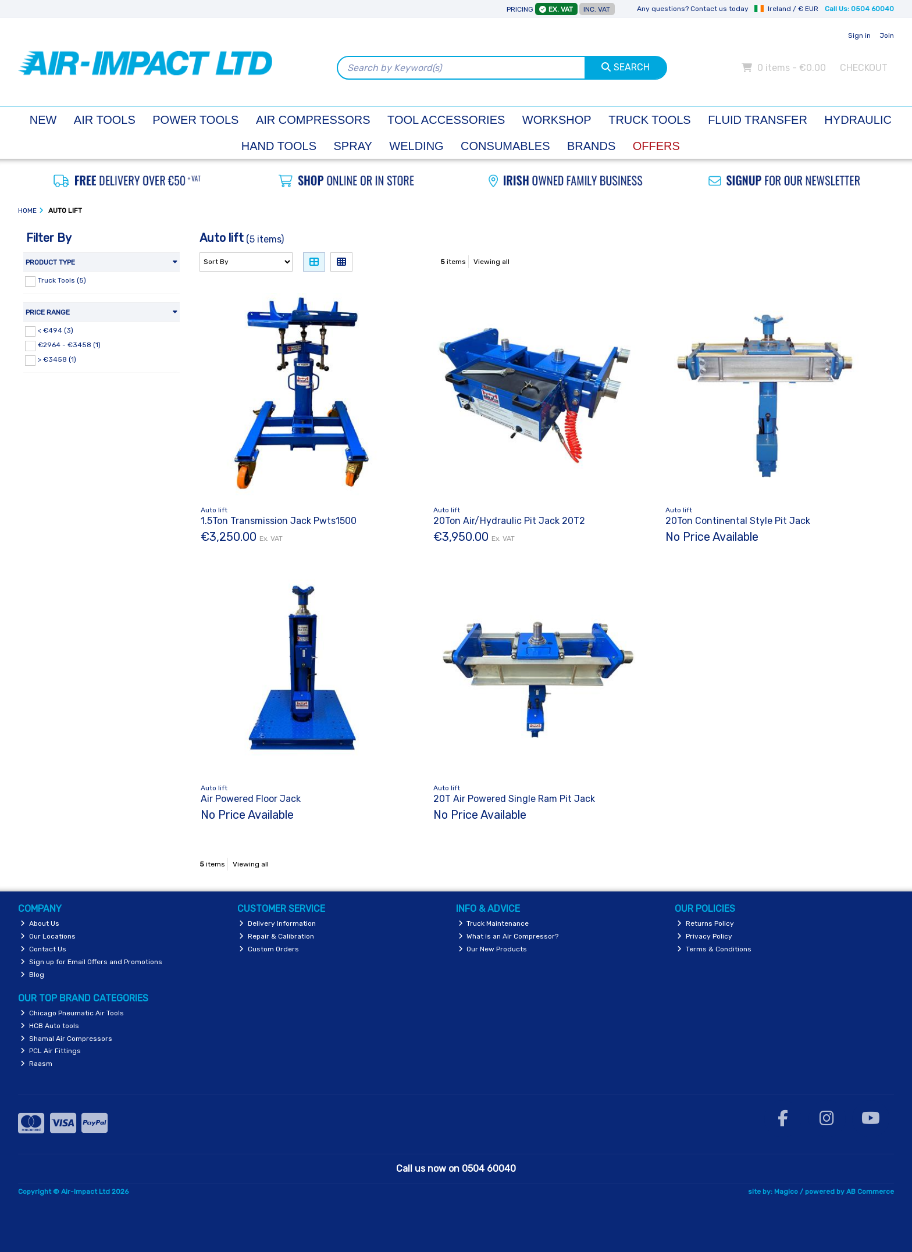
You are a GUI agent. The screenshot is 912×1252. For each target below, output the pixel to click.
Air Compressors (313, 119)
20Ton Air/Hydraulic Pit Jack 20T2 (509, 520)
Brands (591, 146)
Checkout (864, 67)
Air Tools (105, 119)
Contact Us (43, 949)
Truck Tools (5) (62, 280)
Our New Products (493, 949)
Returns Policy (705, 923)
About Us (39, 923)
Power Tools (195, 119)
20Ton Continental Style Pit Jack (737, 520)
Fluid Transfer (757, 119)
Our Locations (48, 936)
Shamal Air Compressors (66, 1039)
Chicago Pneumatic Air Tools (72, 1013)
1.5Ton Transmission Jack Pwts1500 (279, 520)
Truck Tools (649, 119)
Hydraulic (858, 119)
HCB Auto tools (49, 1026)
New (43, 119)
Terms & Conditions (714, 949)
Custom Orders (269, 949)
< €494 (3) (55, 330)
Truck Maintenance (493, 923)
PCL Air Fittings (50, 1051)
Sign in (859, 35)
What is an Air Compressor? (508, 936)
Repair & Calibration (276, 936)
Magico (786, 1191)
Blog (32, 975)
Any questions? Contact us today (693, 9)
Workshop (557, 119)
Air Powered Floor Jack (251, 798)
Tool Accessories (446, 119)
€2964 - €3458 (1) (69, 345)
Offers (656, 146)
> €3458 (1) (57, 359)
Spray (353, 146)
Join (886, 35)
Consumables (505, 146)
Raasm (36, 1064)
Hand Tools (278, 146)
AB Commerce (870, 1191)
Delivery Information (277, 923)
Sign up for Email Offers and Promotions (91, 962)
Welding (416, 146)
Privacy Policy (704, 936)
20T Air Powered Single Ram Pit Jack (514, 798)
